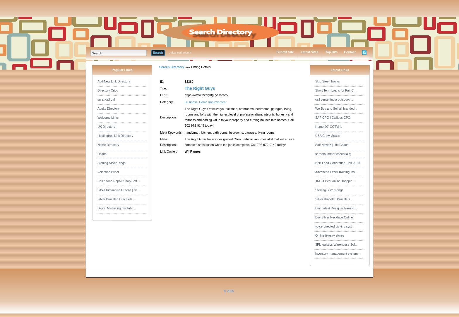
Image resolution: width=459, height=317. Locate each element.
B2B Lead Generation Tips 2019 (337, 163)
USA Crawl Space (327, 135)
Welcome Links (108, 117)
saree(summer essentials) (333, 154)
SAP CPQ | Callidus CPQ (332, 117)
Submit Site (285, 52)
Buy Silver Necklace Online (334, 217)
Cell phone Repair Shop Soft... (118, 181)
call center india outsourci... (334, 99)
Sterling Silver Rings (111, 163)
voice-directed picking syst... (334, 226)
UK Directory (106, 126)
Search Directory (171, 67)
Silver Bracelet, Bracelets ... (116, 199)
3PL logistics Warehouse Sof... (336, 244)
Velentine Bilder (108, 172)
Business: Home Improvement (206, 102)
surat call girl (106, 99)
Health (102, 154)
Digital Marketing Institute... (116, 208)
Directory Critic (107, 90)
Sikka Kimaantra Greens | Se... (118, 190)
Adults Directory (108, 108)
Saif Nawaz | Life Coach (332, 145)
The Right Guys (200, 88)
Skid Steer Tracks (327, 81)
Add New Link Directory (113, 81)
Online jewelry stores (329, 235)
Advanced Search (180, 52)
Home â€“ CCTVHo (328, 126)
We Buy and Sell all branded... (336, 108)
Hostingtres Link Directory (115, 135)
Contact (350, 52)
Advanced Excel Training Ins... (336, 172)
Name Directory (108, 145)
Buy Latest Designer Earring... (336, 208)
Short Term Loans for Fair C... (335, 90)
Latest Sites (309, 52)
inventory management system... (337, 253)
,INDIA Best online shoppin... (335, 181)
